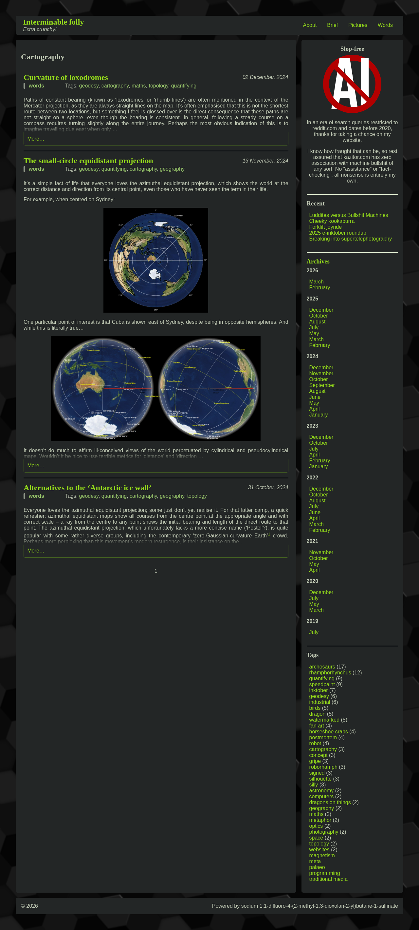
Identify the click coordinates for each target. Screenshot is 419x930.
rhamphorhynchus (330, 672)
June (315, 397)
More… (35, 139)
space (316, 838)
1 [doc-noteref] (269, 534)
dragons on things (330, 802)
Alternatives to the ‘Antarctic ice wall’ (88, 487)
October (318, 316)
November (321, 373)
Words (385, 25)
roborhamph (323, 767)
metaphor (320, 820)
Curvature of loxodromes (66, 77)
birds (315, 708)
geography (172, 169)
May (314, 333)
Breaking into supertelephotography (350, 239)
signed (317, 773)
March (316, 281)
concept (318, 755)
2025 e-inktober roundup (337, 233)
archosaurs (322, 666)
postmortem (323, 737)
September (322, 385)
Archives (318, 261)
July (314, 327)
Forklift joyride (325, 227)
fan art (316, 725)
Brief (332, 25)
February (319, 287)
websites (319, 849)
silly (313, 784)
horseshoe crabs (328, 731)
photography (323, 832)
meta (315, 861)
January (318, 414)
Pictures (357, 25)
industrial (319, 702)
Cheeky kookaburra (332, 221)
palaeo (317, 867)
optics (316, 826)
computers (321, 796)
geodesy (89, 85)
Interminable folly (53, 22)
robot (315, 743)
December (321, 310)
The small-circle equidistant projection (88, 160)
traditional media (328, 879)
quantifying (183, 85)
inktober (318, 690)
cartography (115, 85)
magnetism (322, 855)
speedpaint (322, 684)
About (310, 25)
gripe (315, 761)
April (314, 409)
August (317, 321)
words (36, 85)
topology (158, 85)
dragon (317, 714)
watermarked (324, 720)
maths (139, 85)
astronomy (321, 790)
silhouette (320, 779)
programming (324, 873)
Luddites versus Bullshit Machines (348, 215)
